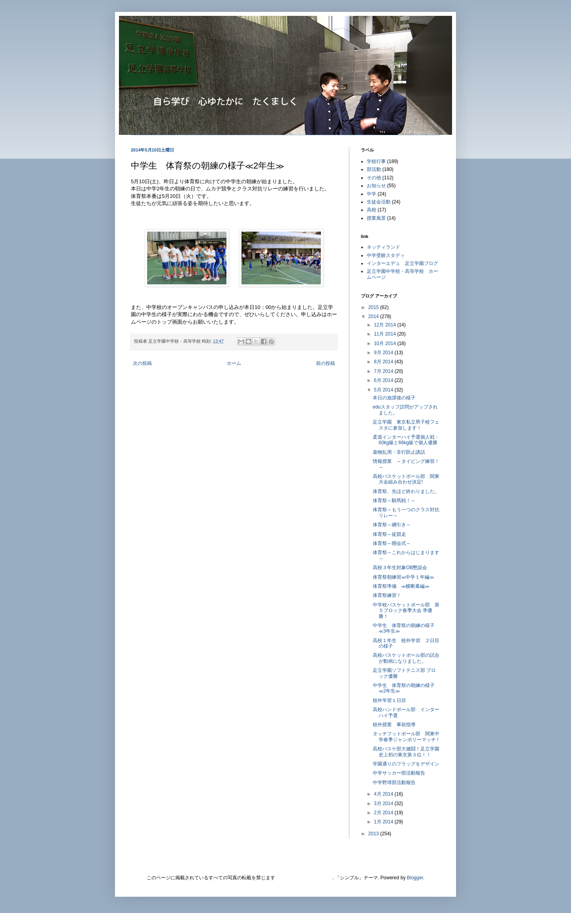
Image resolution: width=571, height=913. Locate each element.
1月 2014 (384, 822)
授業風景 (376, 218)
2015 (374, 307)
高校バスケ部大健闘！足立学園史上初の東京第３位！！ (406, 751)
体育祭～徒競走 (389, 534)
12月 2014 (385, 325)
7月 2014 (384, 371)
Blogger (415, 877)
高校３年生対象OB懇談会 (400, 567)
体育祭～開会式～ (392, 543)
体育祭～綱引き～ (392, 524)
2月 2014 (384, 812)
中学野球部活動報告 (396, 782)
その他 (374, 177)
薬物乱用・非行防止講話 (399, 452)
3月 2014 (384, 803)
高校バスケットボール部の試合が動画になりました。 (406, 658)
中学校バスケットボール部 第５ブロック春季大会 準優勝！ (406, 610)
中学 (371, 194)
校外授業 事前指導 (394, 724)
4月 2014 (384, 794)
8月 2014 (384, 361)
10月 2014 (385, 343)
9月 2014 (384, 352)
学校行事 (376, 161)
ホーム (234, 363)
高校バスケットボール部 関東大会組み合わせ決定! (406, 479)
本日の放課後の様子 (394, 398)
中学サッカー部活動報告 (399, 773)
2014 (374, 316)
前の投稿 (325, 363)
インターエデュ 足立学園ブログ (402, 263)
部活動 (374, 169)
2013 (374, 833)
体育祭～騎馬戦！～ (394, 500)
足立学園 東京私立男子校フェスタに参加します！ (406, 424)
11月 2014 (385, 334)
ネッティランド (383, 247)
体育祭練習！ (387, 595)
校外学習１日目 (389, 700)
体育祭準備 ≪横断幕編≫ (401, 586)
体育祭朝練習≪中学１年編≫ (403, 577)
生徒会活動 (379, 202)
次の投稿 (142, 363)
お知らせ (376, 185)
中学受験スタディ (386, 255)
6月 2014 (384, 380)
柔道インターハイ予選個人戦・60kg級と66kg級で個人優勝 (406, 439)
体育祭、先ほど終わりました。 (406, 491)
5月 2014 (384, 390)
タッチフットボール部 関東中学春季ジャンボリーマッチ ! (406, 736)
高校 (371, 210)
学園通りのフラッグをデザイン (406, 764)
